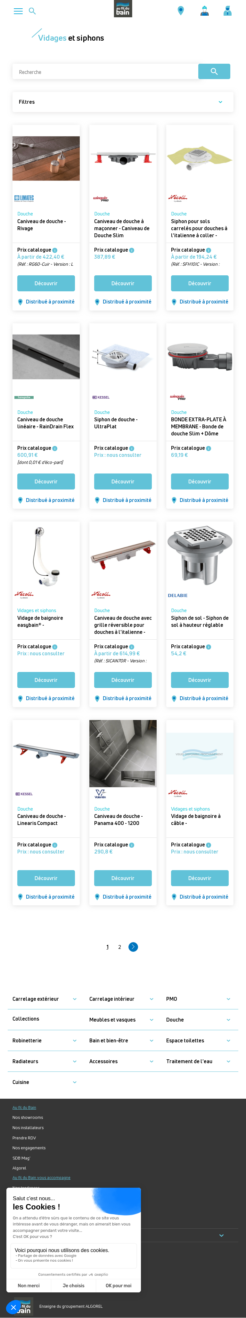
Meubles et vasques (112, 1020)
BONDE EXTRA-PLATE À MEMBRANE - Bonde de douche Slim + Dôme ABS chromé (198, 430)
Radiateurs (25, 1061)
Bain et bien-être (108, 1041)
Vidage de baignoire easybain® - (40, 621)
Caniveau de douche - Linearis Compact (41, 820)
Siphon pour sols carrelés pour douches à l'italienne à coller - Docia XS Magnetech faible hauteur (199, 235)
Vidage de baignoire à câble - (196, 820)
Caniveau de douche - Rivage (41, 225)
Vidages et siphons (36, 610)
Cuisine (20, 1082)
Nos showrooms (27, 1117)
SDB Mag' (21, 1158)
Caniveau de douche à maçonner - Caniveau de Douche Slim (122, 228)
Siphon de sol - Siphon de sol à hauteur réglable (200, 621)
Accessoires (103, 1061)
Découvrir (46, 283)
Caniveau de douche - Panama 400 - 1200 (118, 820)
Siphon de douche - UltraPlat (116, 423)
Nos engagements (28, 1148)
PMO (171, 999)
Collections (25, 1019)
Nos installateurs (28, 1128)
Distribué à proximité (46, 302)
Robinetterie (27, 1041)
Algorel (19, 1168)
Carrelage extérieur (35, 999)
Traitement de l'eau (189, 1061)
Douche (25, 213)
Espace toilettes (185, 1041)
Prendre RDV (24, 1138)
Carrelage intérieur (112, 999)
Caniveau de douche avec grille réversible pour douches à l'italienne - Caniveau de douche (123, 628)
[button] (75, 999)
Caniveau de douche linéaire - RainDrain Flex (45, 423)
